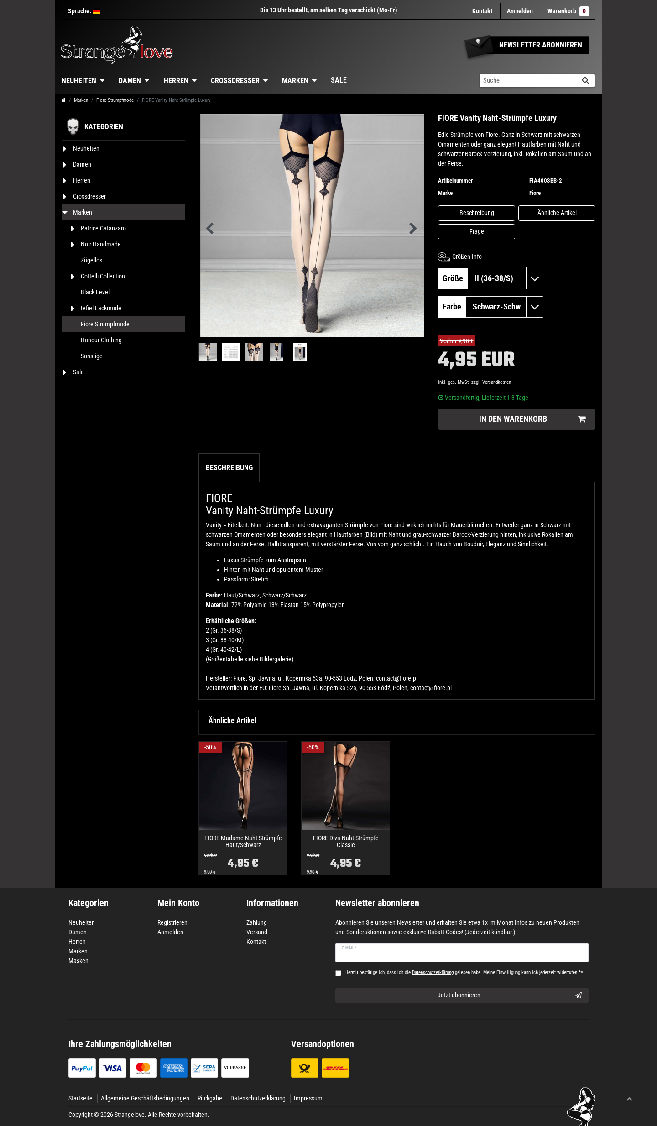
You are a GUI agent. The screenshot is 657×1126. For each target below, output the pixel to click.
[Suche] (585, 80)
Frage (476, 231)
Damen (130, 80)
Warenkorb (568, 11)
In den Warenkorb (532, 419)
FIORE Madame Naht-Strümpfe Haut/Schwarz (243, 841)
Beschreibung (476, 212)
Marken (295, 80)
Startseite (80, 1098)
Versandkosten (496, 382)
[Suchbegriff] (527, 80)
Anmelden (170, 932)
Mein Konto (178, 903)
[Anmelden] (520, 11)
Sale (339, 80)
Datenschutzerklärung (258, 1098)
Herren (176, 80)
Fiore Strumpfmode (115, 100)
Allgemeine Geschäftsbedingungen (145, 1098)
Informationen (272, 903)
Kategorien (88, 903)
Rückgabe (210, 1098)
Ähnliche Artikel (557, 212)
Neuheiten (79, 80)
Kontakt (482, 11)
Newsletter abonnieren (377, 903)
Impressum (308, 1098)
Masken (78, 960)
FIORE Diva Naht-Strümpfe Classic (346, 841)
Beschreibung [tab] (229, 467)
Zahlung (256, 922)
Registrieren (172, 922)
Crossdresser (235, 80)
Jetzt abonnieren (510, 995)
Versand (256, 932)
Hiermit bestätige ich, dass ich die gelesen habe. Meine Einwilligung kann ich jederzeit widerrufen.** (463, 972)
